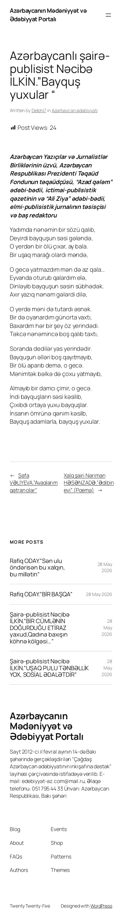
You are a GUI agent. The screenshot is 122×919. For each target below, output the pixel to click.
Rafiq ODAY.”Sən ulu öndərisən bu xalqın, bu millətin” (37, 567)
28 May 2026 (105, 567)
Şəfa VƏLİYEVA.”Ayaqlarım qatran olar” (34, 483)
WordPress (101, 906)
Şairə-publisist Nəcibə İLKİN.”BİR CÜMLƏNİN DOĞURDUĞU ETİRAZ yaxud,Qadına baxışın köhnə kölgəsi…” (40, 627)
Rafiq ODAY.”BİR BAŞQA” (41, 594)
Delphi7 (39, 110)
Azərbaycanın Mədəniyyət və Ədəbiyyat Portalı (48, 15)
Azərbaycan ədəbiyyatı (75, 110)
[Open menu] (108, 15)
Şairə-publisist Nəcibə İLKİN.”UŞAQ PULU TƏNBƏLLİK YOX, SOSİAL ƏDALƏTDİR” (49, 668)
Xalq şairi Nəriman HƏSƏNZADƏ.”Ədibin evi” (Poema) (89, 483)
